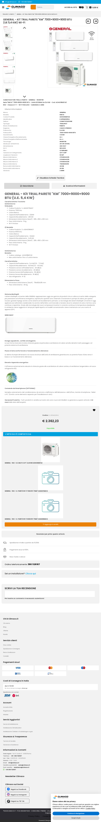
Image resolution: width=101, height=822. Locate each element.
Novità (5, 634)
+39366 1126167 (16, 756)
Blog (4, 627)
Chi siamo (6, 623)
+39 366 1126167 (26, 2)
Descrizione (26, 186)
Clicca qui (30, 573)
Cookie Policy (48, 816)
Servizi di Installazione (10, 724)
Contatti (6, 656)
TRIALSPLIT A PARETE (8, 14)
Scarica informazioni (74, 186)
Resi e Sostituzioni (9, 652)
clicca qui (24, 688)
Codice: (45, 415)
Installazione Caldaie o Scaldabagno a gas (18, 732)
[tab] (27, 186)
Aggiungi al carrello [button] (50, 524)
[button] (33, 7)
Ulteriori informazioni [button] (13, 109)
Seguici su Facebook (18, 789)
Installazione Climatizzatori (12, 728)
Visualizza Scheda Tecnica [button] (50, 178)
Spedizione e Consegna (11, 649)
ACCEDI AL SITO (70, 7)
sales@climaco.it (24, 765)
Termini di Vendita (9, 741)
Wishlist (5, 715)
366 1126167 (34, 564)
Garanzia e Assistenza (10, 745)
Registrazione (8, 711)
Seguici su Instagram (19, 795)
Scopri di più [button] (76, 818)
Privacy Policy (33, 816)
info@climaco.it (10, 2)
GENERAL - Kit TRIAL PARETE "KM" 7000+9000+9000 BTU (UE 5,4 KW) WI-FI (37, 14)
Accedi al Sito (7, 707)
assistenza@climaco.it (21, 767)
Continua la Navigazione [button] (75, 813)
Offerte (5, 631)
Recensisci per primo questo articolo (50, 534)
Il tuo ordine (7, 645)
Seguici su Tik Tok (17, 801)
